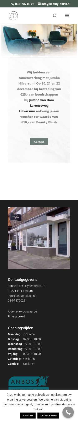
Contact (39, 141)
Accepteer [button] (27, 415)
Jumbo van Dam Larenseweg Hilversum (36, 105)
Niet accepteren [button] (48, 415)
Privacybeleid (16, 316)
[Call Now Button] (68, 412)
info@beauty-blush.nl (21, 295)
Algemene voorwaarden (23, 311)
